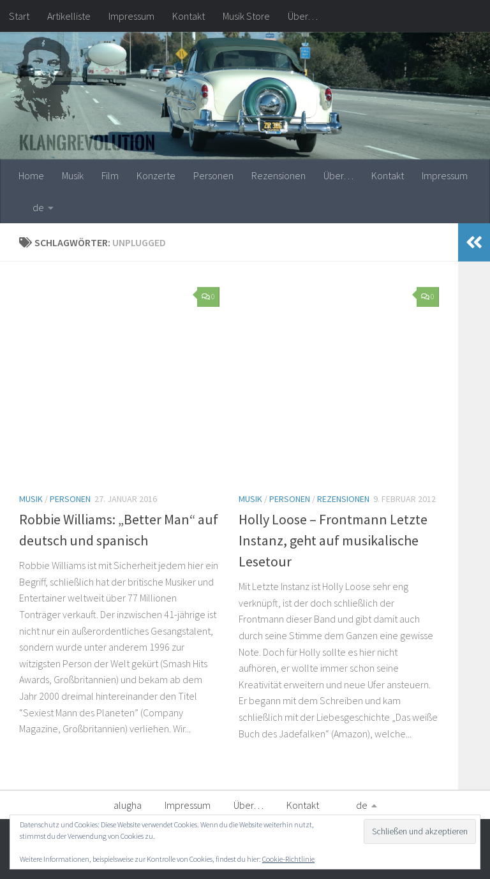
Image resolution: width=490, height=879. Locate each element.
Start (19, 16)
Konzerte (156, 175)
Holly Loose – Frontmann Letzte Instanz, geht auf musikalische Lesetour (333, 540)
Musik (73, 175)
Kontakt (188, 16)
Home (31, 175)
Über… (303, 16)
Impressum (131, 16)
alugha (128, 805)
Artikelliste (69, 16)
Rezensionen (278, 175)
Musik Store (246, 16)
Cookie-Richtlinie (288, 859)
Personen (213, 175)
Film (110, 175)
